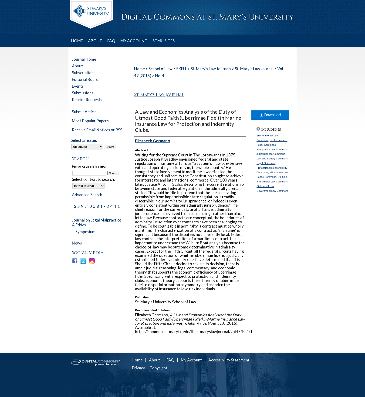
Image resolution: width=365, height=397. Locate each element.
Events (78, 86)
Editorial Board (85, 79)
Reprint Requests (87, 99)
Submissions (82, 92)
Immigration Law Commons (272, 149)
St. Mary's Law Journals (211, 68)
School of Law (160, 68)
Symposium (85, 231)
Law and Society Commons (272, 158)
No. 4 (159, 75)
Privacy (138, 367)
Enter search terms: (89, 166)
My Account (191, 359)
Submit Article (84, 111)
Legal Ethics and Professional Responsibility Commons (272, 168)
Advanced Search (87, 194)
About (77, 65)
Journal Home (84, 59)
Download (270, 115)
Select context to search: (93, 179)
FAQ (170, 359)
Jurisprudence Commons (271, 153)
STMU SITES (163, 40)
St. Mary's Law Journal (254, 68)
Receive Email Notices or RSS (97, 129)
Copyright (158, 367)
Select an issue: (84, 140)
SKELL (181, 68)
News (77, 243)
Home (139, 68)
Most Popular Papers (90, 120)
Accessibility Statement (229, 359)
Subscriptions (83, 72)
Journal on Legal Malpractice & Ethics (96, 222)
